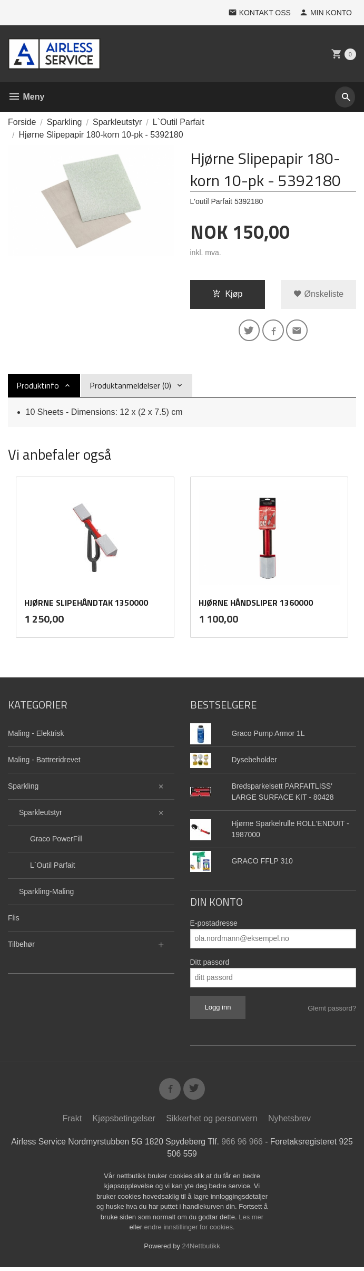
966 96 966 (251, 1145)
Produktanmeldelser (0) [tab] (130, 387)
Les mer (251, 1221)
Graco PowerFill (56, 841)
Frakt (72, 1122)
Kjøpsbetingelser (124, 1122)
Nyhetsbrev (289, 1122)
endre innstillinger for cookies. (189, 1231)
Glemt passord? (332, 1010)
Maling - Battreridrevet (44, 762)
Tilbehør (21, 946)
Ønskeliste (318, 293)
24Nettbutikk (201, 1250)
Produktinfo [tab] (37, 387)
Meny (26, 96)
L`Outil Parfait (52, 867)
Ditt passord (210, 964)
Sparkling (23, 788)
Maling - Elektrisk (36, 735)
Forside (22, 122)
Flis (13, 920)
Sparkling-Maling (46, 893)
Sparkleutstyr (40, 814)
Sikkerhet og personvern (211, 1122)
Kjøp (227, 293)
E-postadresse (214, 925)
